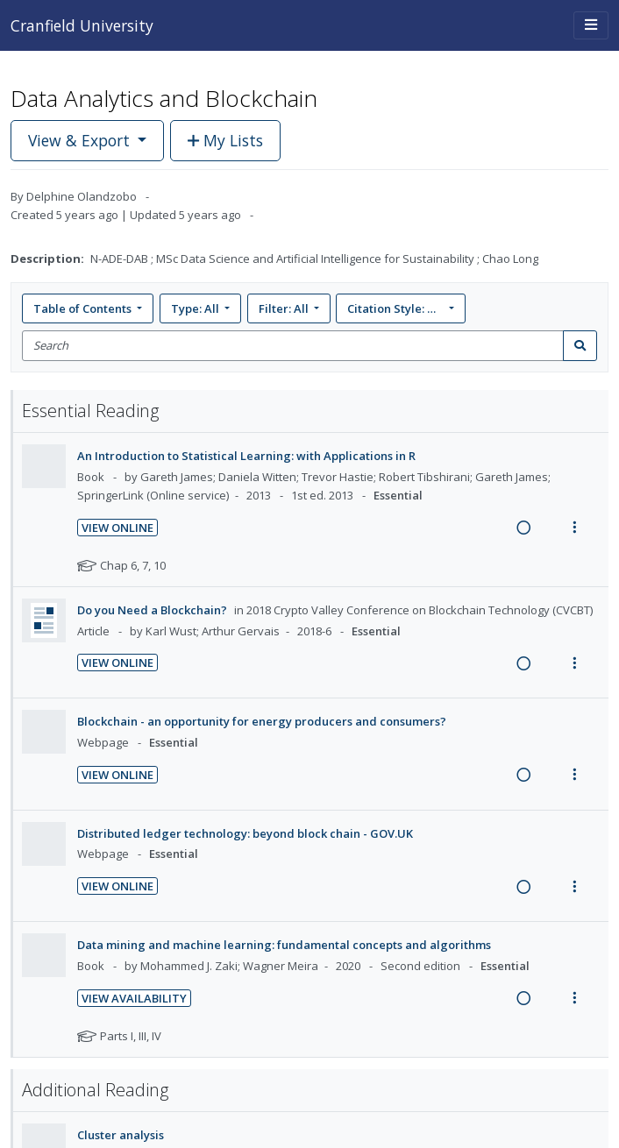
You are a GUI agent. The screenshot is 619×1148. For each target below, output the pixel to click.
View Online (117, 527)
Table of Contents (83, 308)
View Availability (134, 998)
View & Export (81, 140)
